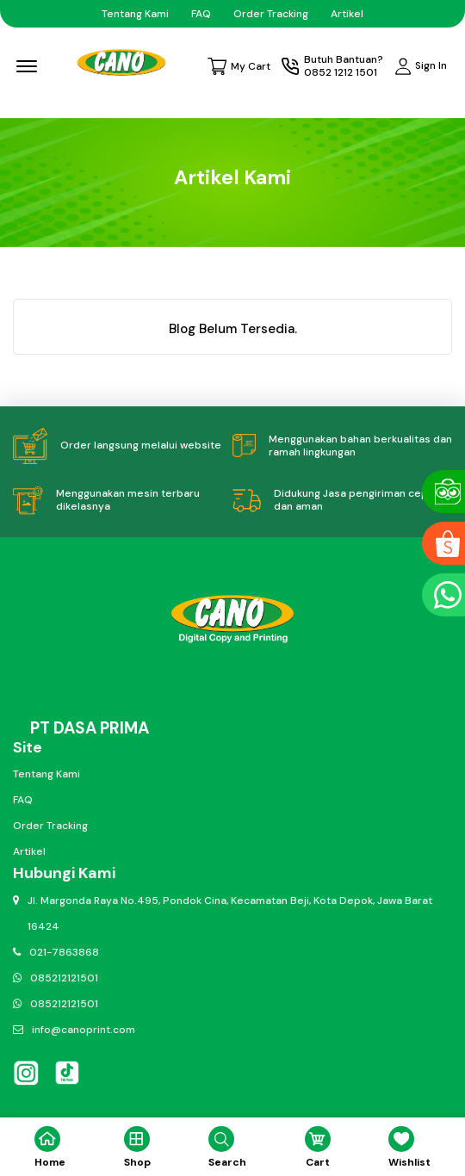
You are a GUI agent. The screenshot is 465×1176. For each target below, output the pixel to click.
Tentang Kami (135, 14)
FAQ (201, 14)
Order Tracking (270, 14)
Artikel (347, 14)
